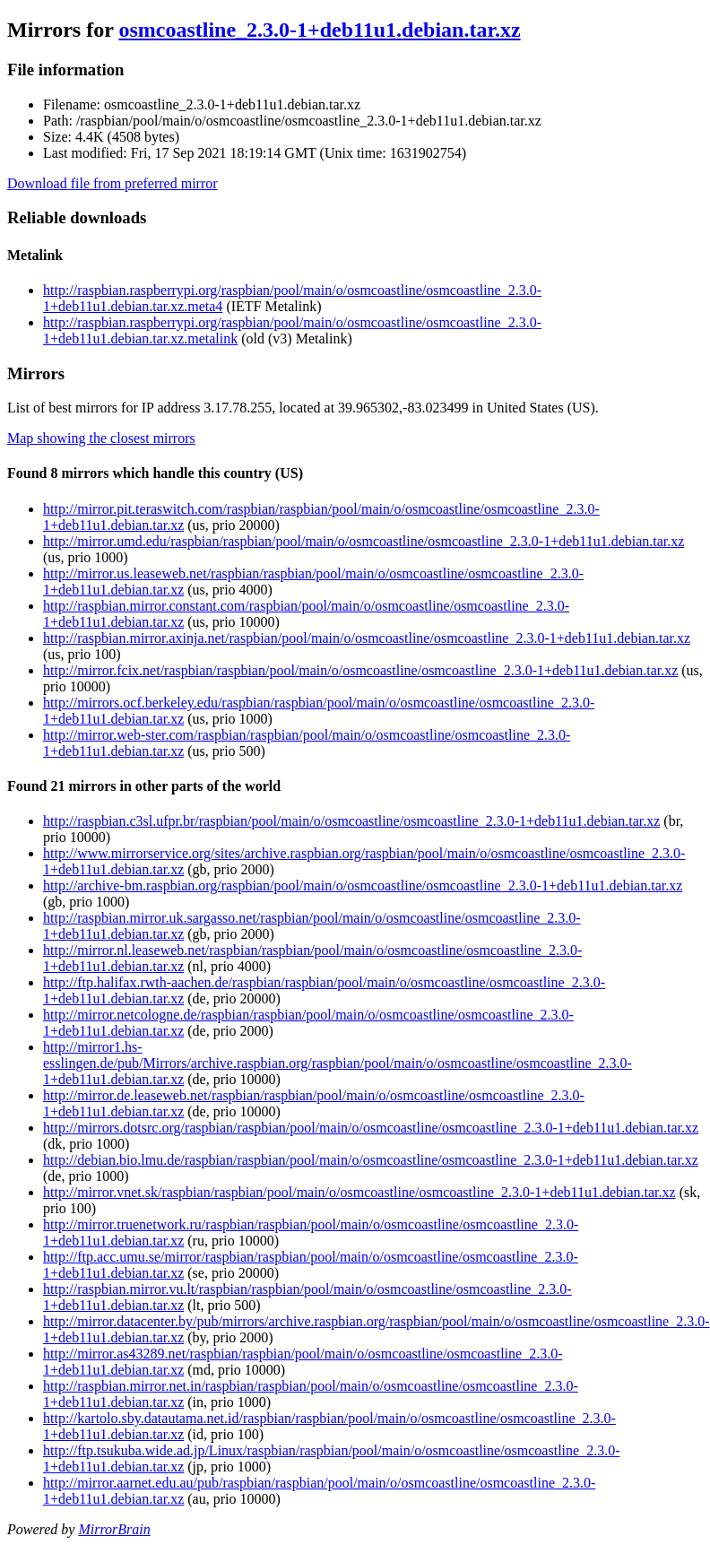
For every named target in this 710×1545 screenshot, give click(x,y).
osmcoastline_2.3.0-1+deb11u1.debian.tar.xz (319, 29)
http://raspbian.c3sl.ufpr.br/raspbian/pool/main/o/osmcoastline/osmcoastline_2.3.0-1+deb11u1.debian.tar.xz (351, 821)
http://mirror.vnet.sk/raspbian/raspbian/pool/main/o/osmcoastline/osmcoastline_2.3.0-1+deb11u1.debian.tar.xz (359, 1192)
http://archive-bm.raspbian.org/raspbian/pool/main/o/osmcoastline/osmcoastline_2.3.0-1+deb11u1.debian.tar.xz (362, 885)
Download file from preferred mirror (112, 183)
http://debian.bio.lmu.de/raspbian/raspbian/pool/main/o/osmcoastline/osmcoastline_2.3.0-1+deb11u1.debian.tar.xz (370, 1159)
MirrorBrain (114, 1529)
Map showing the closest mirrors (101, 438)
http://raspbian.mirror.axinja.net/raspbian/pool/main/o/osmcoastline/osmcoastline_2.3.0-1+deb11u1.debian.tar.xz (366, 638)
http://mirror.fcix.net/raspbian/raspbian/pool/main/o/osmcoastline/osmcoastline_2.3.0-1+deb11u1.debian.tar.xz (360, 670)
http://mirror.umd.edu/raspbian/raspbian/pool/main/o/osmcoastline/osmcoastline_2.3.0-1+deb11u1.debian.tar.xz (363, 541)
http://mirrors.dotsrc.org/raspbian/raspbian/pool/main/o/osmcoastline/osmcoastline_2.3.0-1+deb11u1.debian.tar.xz (370, 1127)
